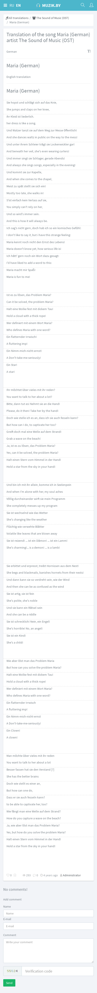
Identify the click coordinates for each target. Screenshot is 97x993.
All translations (17, 18)
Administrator (72, 875)
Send (9, 983)
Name (7, 906)
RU (12, 5)
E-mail (7, 919)
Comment (9, 935)
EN (18, 5)
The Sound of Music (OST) (50, 18)
